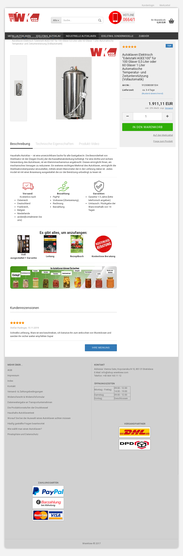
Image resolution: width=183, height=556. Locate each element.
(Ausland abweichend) (152, 101)
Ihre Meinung (101, 355)
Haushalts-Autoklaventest (21, 420)
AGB (10, 378)
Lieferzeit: (128, 97)
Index (10, 388)
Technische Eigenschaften (54, 151)
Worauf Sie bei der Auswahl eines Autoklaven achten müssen (39, 426)
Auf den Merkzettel (163, 143)
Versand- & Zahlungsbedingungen (25, 399)
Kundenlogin (148, 5)
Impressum (13, 383)
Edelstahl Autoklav (48, 36)
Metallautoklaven (19, 36)
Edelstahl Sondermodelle (117, 36)
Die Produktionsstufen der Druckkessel (28, 415)
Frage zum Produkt (163, 149)
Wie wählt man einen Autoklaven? (25, 436)
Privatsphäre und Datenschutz (23, 442)
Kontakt (12, 394)
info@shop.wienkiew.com (115, 380)
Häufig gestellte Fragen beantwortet (26, 431)
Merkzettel (165, 5)
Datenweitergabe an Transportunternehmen (30, 410)
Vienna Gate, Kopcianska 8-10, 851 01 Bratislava (128, 377)
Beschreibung (20, 151)
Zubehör (144, 36)
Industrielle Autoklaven (81, 36)
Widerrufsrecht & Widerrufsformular (26, 404)
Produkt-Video (89, 151)
